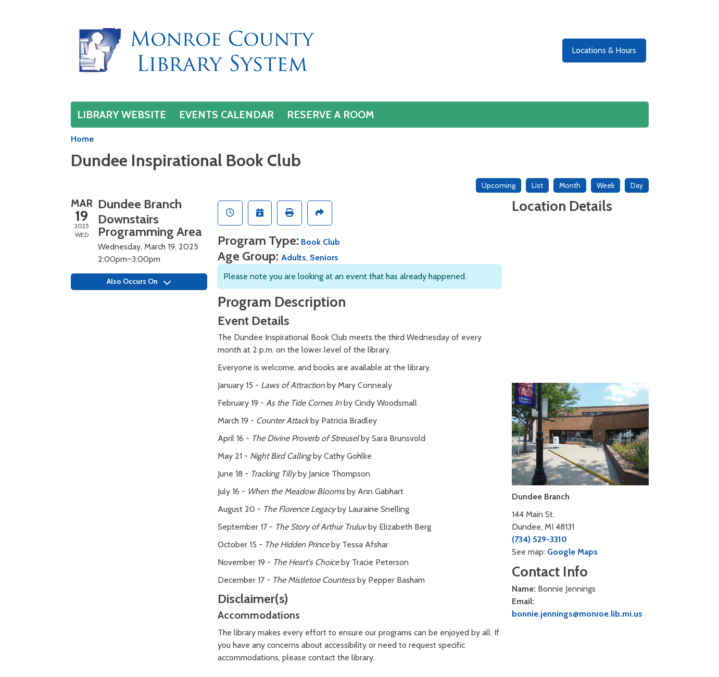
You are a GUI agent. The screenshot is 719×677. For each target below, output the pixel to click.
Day (636, 185)
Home (82, 139)
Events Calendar (226, 114)
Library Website (121, 114)
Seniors (324, 257)
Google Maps (572, 552)
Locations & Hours (604, 50)
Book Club (320, 242)
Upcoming (498, 185)
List (537, 185)
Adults (293, 257)
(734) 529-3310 (539, 539)
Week (605, 185)
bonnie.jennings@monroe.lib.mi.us (577, 614)
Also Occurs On (139, 281)
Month (570, 185)
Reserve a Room (330, 114)
